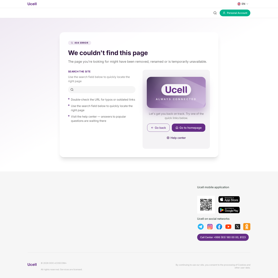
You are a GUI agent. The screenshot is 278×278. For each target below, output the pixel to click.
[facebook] (219, 226)
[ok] (246, 226)
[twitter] (237, 226)
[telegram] (200, 226)
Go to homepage (189, 127)
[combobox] (242, 4)
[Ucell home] (32, 4)
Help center (176, 138)
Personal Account (235, 12)
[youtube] (228, 226)
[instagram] (209, 226)
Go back (158, 127)
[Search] (215, 13)
